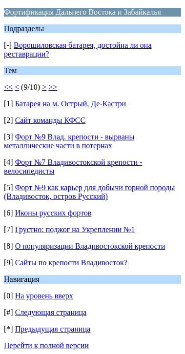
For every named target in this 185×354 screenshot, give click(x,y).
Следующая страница (51, 312)
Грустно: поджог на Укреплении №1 (75, 229)
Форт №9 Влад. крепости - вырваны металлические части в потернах (69, 141)
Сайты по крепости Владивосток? (71, 262)
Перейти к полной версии (46, 345)
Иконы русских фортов (53, 213)
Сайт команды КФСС (50, 120)
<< (8, 87)
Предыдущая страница (52, 329)
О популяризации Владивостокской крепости (90, 246)
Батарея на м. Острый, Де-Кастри (70, 103)
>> (52, 87)
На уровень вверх (44, 296)
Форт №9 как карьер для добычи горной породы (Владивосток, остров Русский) (89, 191)
